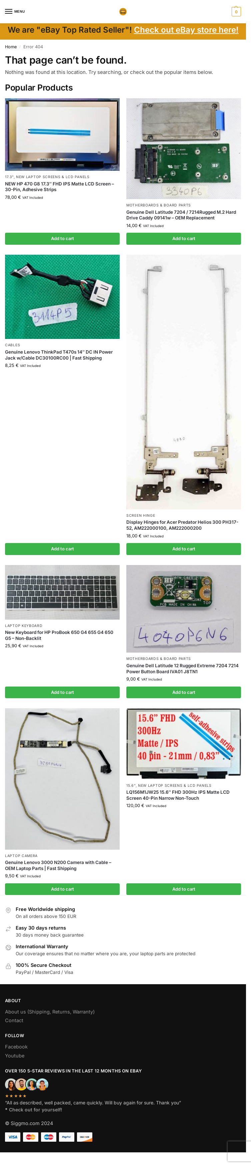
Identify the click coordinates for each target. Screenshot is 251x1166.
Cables (12, 345)
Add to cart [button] (62, 238)
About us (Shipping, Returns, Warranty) (50, 1012)
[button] (235, 11)
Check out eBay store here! (186, 30)
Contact (14, 1020)
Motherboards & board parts (158, 205)
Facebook (16, 1046)
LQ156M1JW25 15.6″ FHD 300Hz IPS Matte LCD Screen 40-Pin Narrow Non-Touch (178, 795)
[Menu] (15, 12)
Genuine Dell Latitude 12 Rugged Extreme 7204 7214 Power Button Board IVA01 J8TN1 (182, 668)
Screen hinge (140, 515)
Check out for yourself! (35, 1109)
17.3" (9, 177)
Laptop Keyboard (24, 626)
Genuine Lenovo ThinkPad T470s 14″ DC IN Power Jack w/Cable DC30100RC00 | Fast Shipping (59, 355)
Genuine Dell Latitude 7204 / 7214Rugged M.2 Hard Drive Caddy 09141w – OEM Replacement (181, 215)
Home (11, 46)
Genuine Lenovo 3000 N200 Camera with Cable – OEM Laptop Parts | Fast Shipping (58, 865)
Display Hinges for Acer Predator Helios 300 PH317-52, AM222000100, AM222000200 (182, 525)
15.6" (131, 785)
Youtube (14, 1055)
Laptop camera (21, 856)
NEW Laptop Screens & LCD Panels (53, 177)
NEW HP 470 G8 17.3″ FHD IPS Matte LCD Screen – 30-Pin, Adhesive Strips (59, 186)
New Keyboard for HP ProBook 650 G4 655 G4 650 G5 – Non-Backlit (59, 635)
